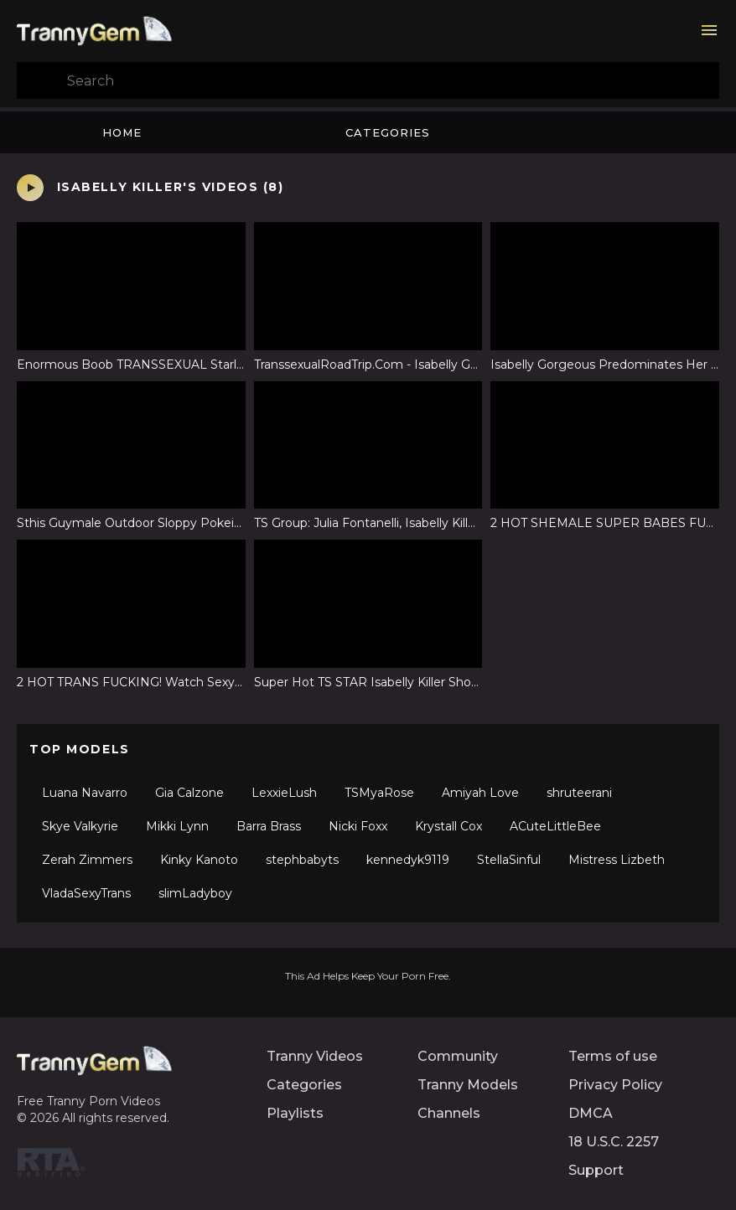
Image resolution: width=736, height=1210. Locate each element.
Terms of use (612, 1056)
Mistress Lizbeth (616, 859)
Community (457, 1056)
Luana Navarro (84, 792)
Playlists (295, 1113)
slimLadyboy (195, 893)
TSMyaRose (379, 792)
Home (122, 132)
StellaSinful (509, 859)
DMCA (590, 1113)
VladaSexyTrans (86, 893)
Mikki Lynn (177, 826)
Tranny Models (467, 1085)
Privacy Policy (615, 1085)
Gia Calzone (189, 792)
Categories (387, 132)
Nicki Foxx (358, 826)
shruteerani (579, 792)
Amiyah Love (480, 792)
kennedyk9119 (407, 859)
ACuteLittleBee (555, 826)
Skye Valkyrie (80, 826)
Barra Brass (268, 826)
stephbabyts (302, 859)
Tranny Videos (315, 1056)
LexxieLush (284, 792)
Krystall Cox (448, 826)
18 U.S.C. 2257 (613, 1142)
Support (596, 1170)
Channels (448, 1113)
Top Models (79, 749)
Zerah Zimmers (87, 859)
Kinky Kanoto (199, 859)
